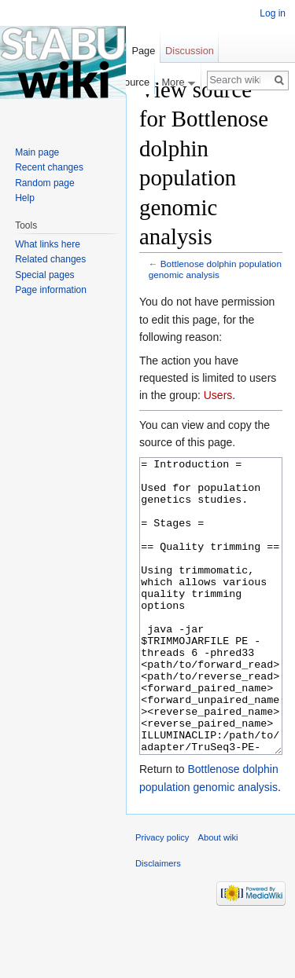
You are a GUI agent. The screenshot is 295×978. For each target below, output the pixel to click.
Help (25, 197)
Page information (51, 289)
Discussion (189, 51)
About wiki (218, 896)
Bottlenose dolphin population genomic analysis (215, 269)
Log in (273, 13)
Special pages (44, 274)
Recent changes (49, 167)
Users (218, 395)
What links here (47, 244)
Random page (44, 183)
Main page (37, 152)
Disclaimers (158, 922)
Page (143, 51)
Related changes (50, 259)
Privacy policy (162, 896)
